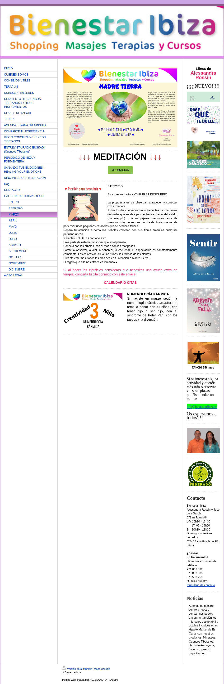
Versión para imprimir (77, 668)
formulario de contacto (201, 585)
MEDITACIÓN (120, 170)
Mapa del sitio (102, 668)
